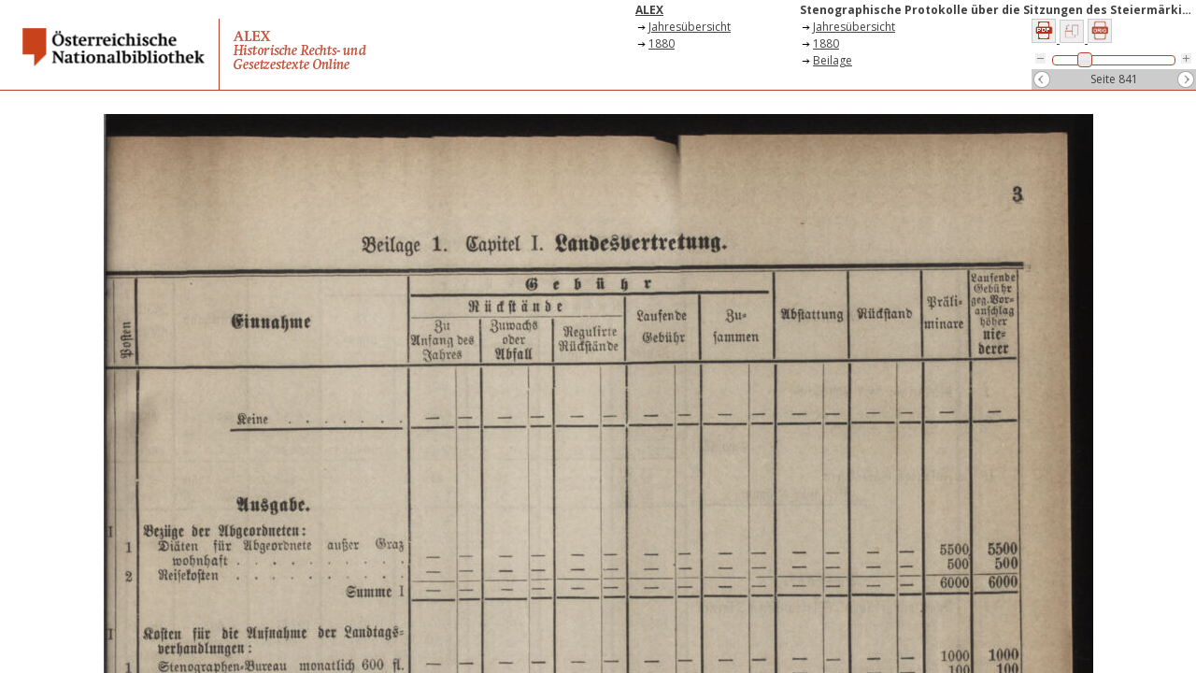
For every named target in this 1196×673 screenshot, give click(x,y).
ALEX (649, 10)
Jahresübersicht (689, 27)
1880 (661, 43)
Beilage (832, 60)
